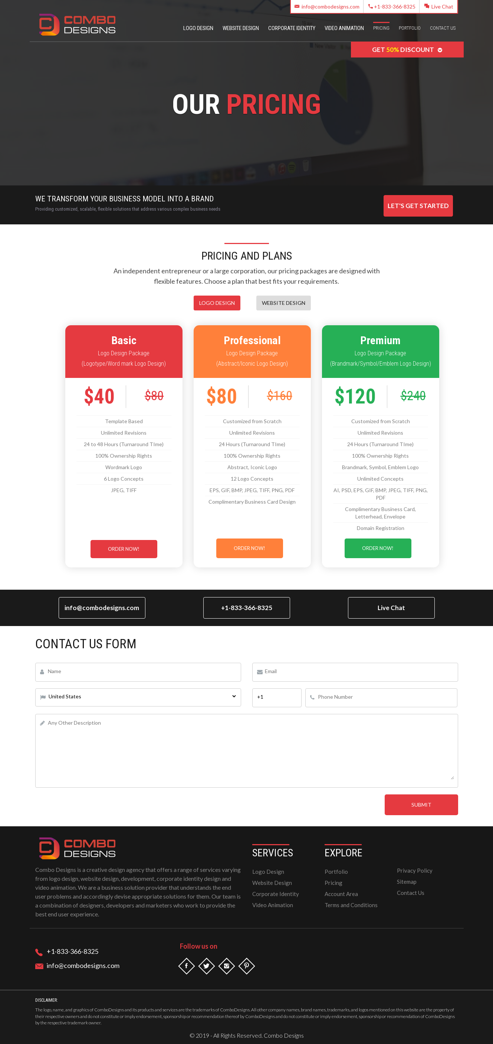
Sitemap (407, 881)
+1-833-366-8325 (391, 6)
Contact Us (443, 28)
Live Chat (438, 6)
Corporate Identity (291, 28)
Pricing (381, 28)
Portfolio (410, 28)
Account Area (341, 893)
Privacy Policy (415, 870)
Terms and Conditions (351, 905)
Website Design (241, 28)
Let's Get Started (418, 206)
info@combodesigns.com (327, 6)
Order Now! (123, 549)
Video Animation (344, 28)
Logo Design (198, 28)
